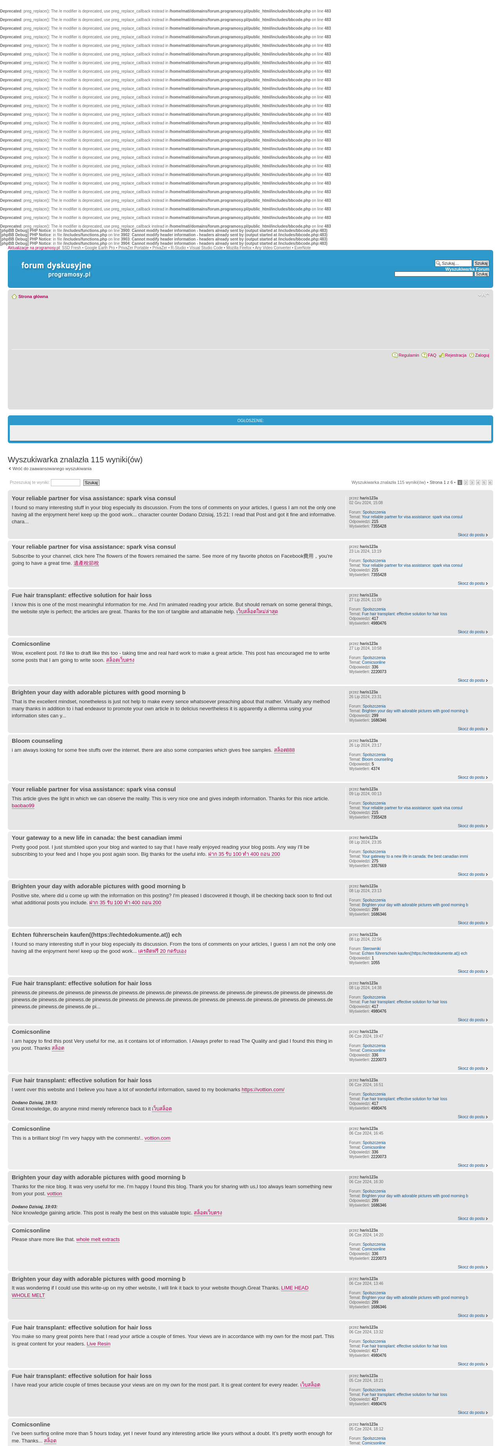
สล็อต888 (284, 750)
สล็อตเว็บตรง (120, 660)
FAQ (432, 355)
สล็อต (58, 1048)
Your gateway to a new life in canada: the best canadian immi (97, 837)
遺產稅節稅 (86, 563)
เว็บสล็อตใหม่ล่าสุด (257, 611)
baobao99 (23, 805)
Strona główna (33, 296)
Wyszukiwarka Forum (467, 269)
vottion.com (157, 1138)
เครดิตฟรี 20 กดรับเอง (162, 951)
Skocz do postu (471, 535)
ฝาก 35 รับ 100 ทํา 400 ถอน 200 (244, 854)
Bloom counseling (37, 740)
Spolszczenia (374, 512)
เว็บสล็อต (162, 1109)
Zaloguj (482, 355)
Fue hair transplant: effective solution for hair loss (82, 595)
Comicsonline (31, 643)
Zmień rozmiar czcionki (483, 294)
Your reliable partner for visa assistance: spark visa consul (94, 498)
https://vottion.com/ (262, 1089)
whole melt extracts (98, 1239)
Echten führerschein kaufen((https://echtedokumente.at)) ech (97, 934)
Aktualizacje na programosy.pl (34, 248)
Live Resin (98, 1344)
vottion (54, 1193)
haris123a (369, 498)
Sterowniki (371, 949)
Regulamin (408, 355)
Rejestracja (456, 355)
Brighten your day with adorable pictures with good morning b (99, 692)
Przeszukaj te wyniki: (45, 482)
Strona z (441, 482)
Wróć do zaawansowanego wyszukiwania (52, 468)
